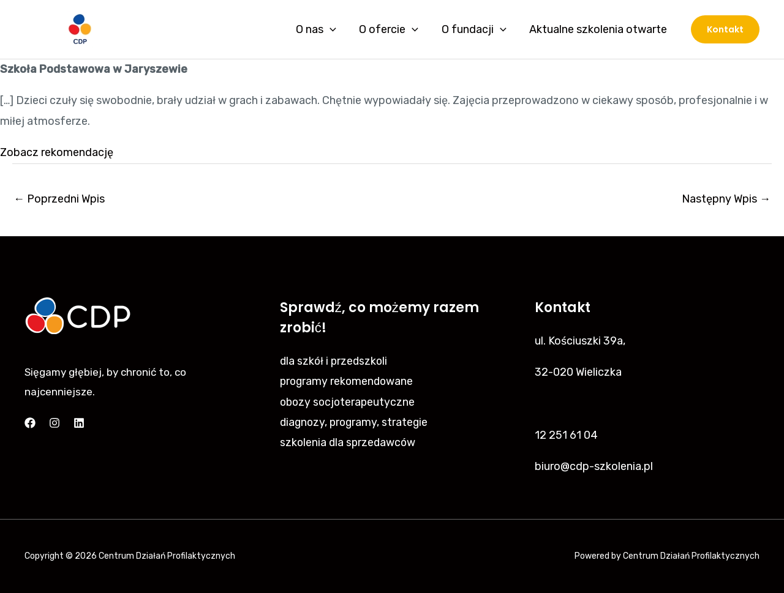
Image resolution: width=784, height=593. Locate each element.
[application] (333, 29)
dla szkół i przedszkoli (335, 361)
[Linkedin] (79, 422)
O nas (320, 29)
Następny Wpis (726, 199)
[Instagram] (54, 422)
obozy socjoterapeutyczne (349, 402)
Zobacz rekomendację (56, 152)
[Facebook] (30, 422)
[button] (725, 29)
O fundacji (475, 29)
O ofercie (391, 29)
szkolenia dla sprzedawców (349, 442)
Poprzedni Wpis (59, 199)
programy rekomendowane (348, 381)
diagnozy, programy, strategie (356, 422)
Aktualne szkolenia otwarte (599, 29)
